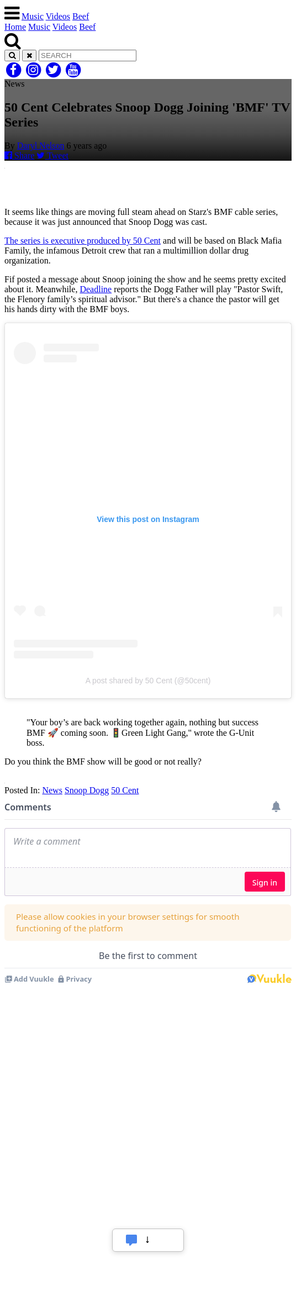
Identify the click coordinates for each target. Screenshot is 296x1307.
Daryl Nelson (41, 145)
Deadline (96, 289)
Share (19, 155)
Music (33, 16)
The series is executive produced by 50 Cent (82, 240)
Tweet (52, 155)
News (52, 790)
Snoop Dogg (87, 790)
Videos (58, 16)
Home (15, 26)
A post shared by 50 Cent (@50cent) (148, 680)
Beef (80, 16)
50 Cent (125, 790)
